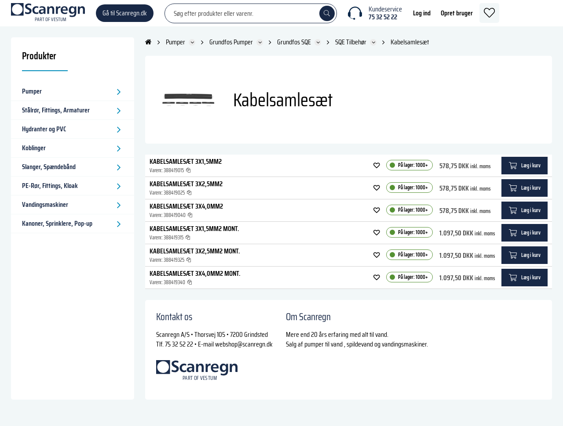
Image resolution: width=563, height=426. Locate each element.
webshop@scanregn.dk (244, 352)
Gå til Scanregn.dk (124, 17)
